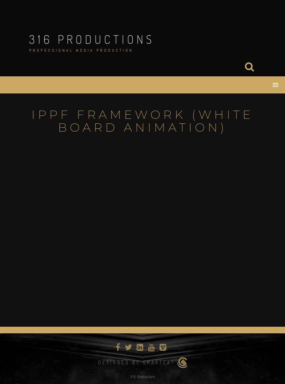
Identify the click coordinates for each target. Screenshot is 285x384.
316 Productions (92, 39)
